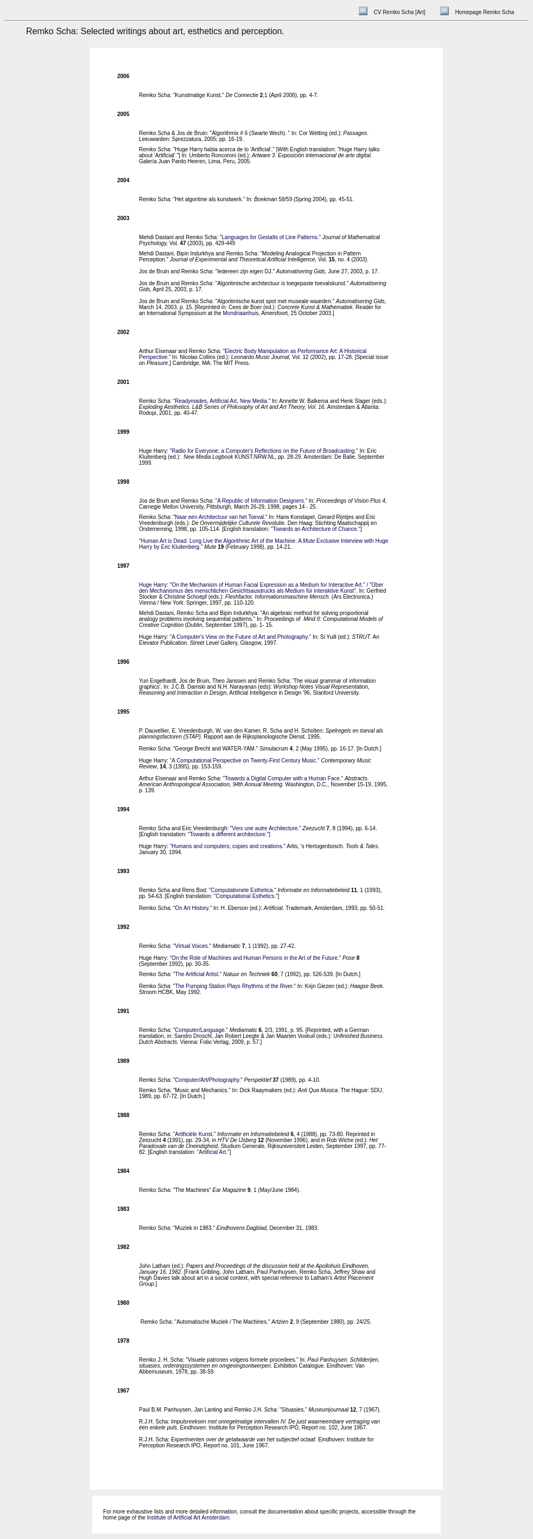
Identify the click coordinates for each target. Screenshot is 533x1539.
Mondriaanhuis (241, 313)
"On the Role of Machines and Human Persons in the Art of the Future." (255, 958)
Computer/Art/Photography (207, 1080)
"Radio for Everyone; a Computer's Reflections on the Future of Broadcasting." (264, 451)
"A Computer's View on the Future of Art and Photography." (240, 637)
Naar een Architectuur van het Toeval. (220, 517)
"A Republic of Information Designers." (261, 501)
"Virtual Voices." (192, 946)
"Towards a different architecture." (228, 834)
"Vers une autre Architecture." (265, 828)
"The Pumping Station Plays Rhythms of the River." (234, 986)
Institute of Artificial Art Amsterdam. (189, 1518)
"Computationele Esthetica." (242, 890)
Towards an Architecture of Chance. (315, 529)
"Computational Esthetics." (246, 896)
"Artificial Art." (213, 1152)
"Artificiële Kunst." (194, 1134)
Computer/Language (199, 1030)
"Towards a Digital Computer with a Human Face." (284, 778)
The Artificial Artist (196, 974)
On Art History (191, 908)
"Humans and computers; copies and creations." (227, 846)
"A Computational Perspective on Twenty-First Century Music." (245, 761)
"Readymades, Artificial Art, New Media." (221, 401)
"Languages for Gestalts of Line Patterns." (270, 237)
